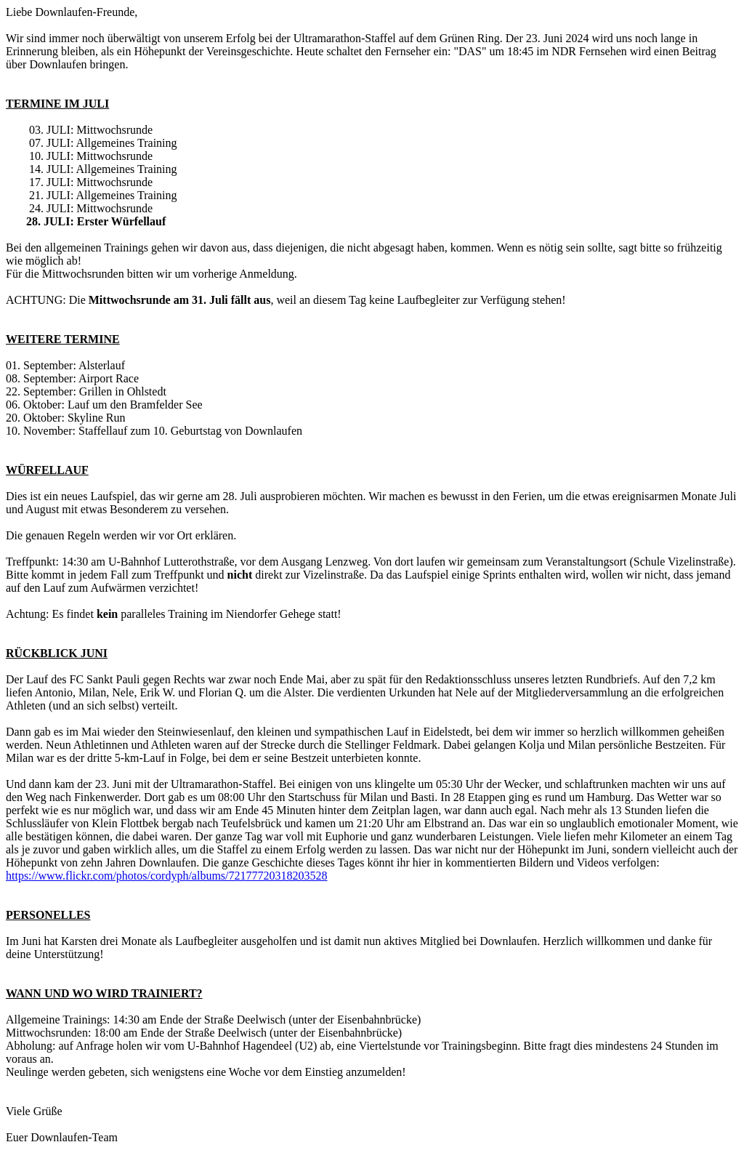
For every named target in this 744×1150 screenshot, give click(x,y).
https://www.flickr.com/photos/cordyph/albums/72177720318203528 (167, 875)
